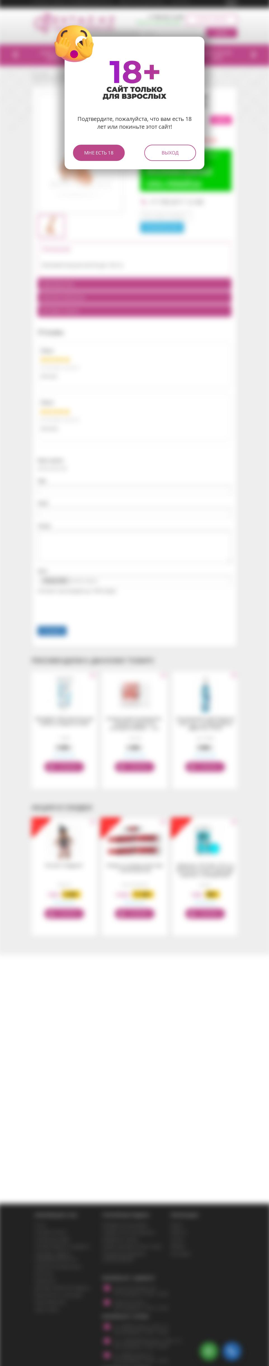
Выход (170, 152)
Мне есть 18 (99, 152)
